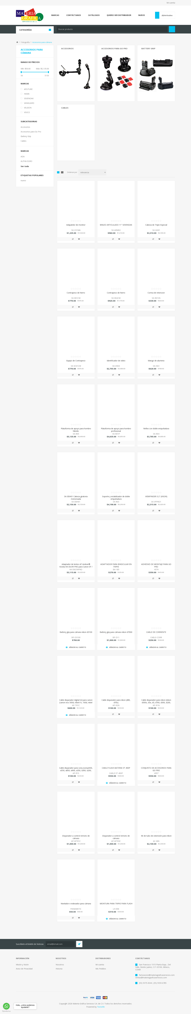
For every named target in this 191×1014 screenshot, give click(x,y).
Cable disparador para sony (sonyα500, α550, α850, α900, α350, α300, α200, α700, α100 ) (76, 770)
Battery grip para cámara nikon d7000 (116, 632)
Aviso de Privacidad (24, 968)
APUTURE (28, 89)
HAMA (26, 94)
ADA (23, 156)
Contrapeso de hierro (76, 292)
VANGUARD (29, 103)
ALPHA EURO (26, 161)
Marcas (25, 83)
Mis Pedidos (101, 968)
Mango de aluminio (156, 360)
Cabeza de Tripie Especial (156, 225)
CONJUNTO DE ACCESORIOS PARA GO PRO (156, 769)
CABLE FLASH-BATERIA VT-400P (116, 768)
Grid (58, 172)
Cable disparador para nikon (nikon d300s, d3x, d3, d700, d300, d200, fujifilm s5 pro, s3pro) (156, 702)
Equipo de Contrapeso (75, 360)
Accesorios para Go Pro (114, 48)
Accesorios (67, 48)
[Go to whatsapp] (6, 1006)
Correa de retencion (156, 292)
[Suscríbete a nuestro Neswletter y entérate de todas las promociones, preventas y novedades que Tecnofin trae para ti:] (60, 944)
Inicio (17, 42)
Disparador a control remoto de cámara (76, 837)
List (62, 172)
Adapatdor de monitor (75, 225)
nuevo (23, 180)
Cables (64, 107)
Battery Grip (148, 48)
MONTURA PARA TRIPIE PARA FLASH (116, 903)
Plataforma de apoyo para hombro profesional (116, 429)
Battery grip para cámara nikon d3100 (76, 632)
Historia (59, 968)
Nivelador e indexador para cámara (76, 903)
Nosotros (60, 964)
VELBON (27, 107)
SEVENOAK (29, 98)
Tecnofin (101, 1007)
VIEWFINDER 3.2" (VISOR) (156, 496)
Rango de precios (30, 62)
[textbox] (112, 29)
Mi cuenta (171, 2)
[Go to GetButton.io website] (6, 1011)
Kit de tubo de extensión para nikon (156, 836)
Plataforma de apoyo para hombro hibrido (76, 429)
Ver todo (25, 166)
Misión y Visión (22, 964)
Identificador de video (116, 360)
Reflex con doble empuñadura (156, 428)
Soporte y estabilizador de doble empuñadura (116, 497)
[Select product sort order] (92, 172)
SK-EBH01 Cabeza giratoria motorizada (76, 497)
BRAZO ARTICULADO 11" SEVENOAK (116, 225)
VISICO (27, 112)
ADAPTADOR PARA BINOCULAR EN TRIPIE (116, 565)
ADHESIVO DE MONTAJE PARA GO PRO (156, 565)
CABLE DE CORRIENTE (156, 632)
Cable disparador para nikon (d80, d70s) (116, 701)
